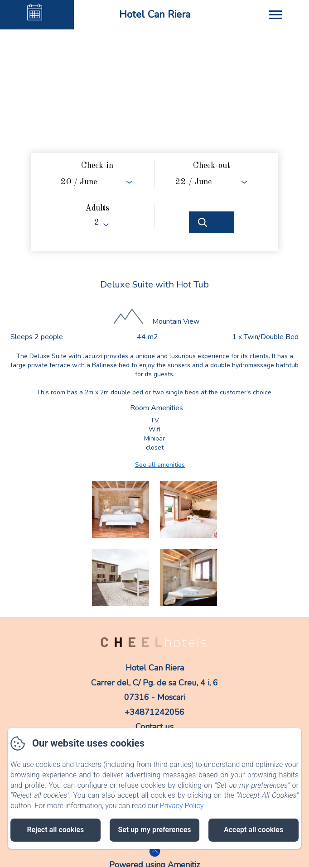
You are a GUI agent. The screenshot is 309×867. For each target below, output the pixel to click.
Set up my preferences (154, 829)
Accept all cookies (253, 829)
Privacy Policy (181, 805)
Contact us (154, 726)
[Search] (211, 222)
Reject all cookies (55, 829)
